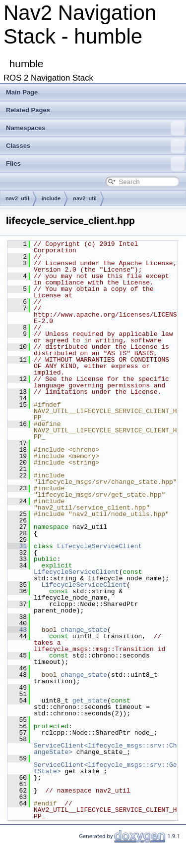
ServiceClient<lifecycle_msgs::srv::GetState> (105, 768)
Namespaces (95, 128)
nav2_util (17, 198)
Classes (95, 146)
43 (17, 629)
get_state (89, 700)
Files (95, 164)
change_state (84, 629)
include (51, 198)
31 (17, 546)
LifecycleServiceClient (99, 546)
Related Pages (28, 110)
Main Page (22, 92)
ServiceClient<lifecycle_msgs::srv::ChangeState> (105, 748)
